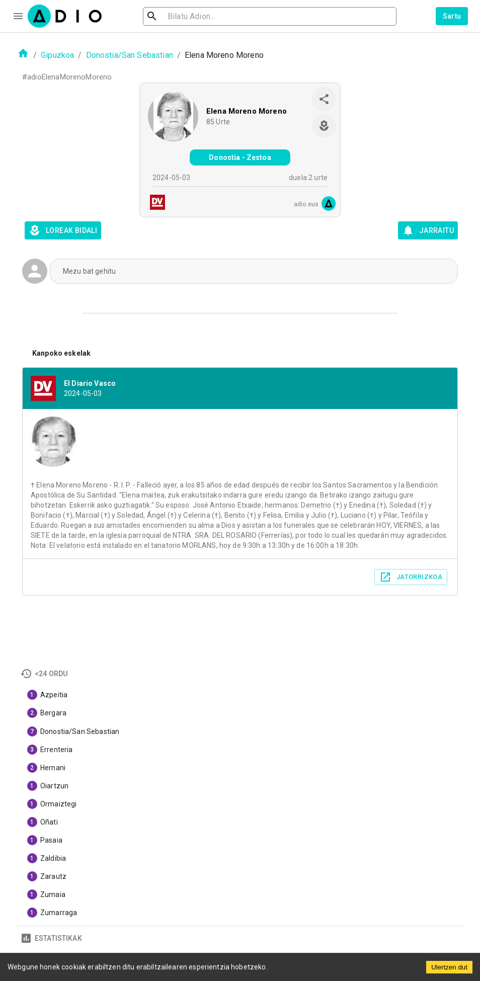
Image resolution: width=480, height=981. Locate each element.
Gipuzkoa (57, 55)
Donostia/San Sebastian (129, 55)
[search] (184, 16)
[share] (324, 99)
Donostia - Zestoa (240, 157)
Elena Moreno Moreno (246, 111)
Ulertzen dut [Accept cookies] (449, 967)
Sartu (452, 16)
